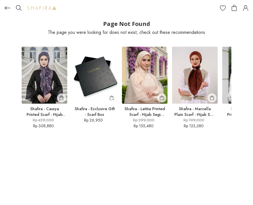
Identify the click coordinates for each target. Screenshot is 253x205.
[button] (223, 8)
